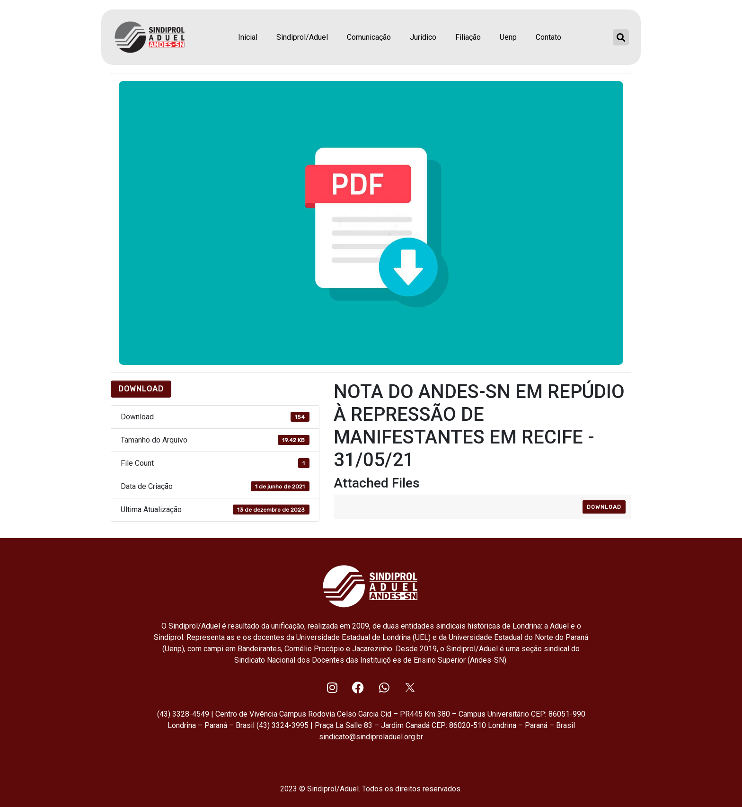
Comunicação (369, 37)
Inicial (247, 37)
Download (141, 388)
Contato (548, 37)
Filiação (468, 37)
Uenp (508, 37)
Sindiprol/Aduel (302, 37)
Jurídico (423, 37)
